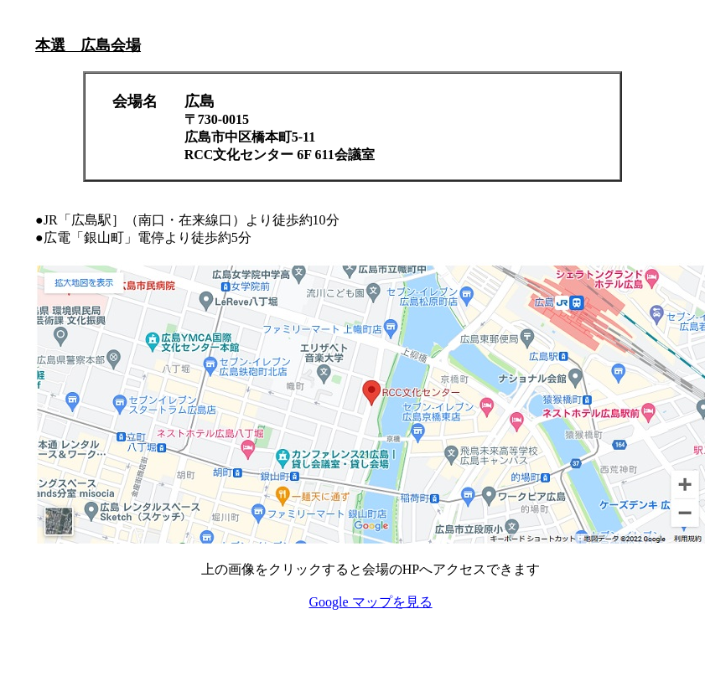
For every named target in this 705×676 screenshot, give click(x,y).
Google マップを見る (370, 602)
